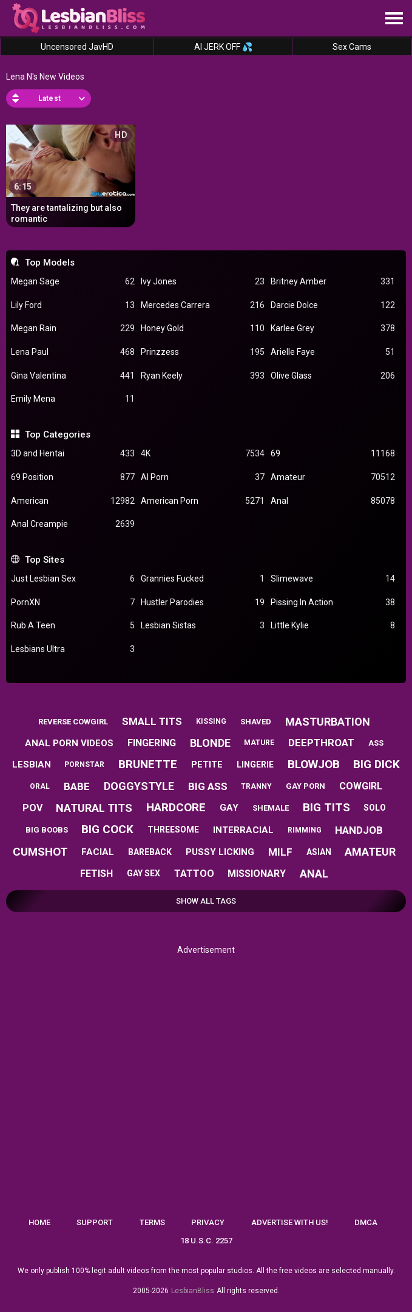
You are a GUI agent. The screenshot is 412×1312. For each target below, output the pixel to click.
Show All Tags (206, 900)
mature (259, 742)
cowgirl (360, 786)
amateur (370, 851)
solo (374, 807)
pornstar (84, 764)
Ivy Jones (203, 281)
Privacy (208, 1222)
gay (229, 807)
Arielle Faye (332, 352)
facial (97, 852)
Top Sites (44, 559)
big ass (208, 786)
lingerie (255, 764)
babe (77, 786)
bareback (150, 852)
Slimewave (332, 579)
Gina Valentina (73, 376)
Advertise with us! (289, 1222)
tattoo (194, 873)
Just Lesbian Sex (73, 579)
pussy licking (220, 852)
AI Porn (203, 477)
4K (203, 453)
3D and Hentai (73, 453)
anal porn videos (69, 743)
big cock (107, 829)
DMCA (365, 1222)
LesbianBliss (192, 1290)
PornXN (73, 602)
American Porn (203, 501)
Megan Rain (73, 328)
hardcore (176, 807)
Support (94, 1222)
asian (318, 852)
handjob (359, 830)
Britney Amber (332, 281)
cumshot (40, 852)
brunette (147, 764)
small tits (152, 721)
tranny (256, 786)
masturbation (327, 721)
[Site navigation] (394, 18)
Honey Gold (203, 328)
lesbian (31, 764)
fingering (151, 743)
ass (375, 742)
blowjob (314, 764)
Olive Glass (332, 376)
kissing (211, 721)
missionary (257, 873)
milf (280, 852)
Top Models (50, 262)
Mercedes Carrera (203, 305)
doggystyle (139, 786)
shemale (270, 807)
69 (332, 453)
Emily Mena (73, 399)
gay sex (143, 873)
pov (32, 808)
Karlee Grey (332, 328)
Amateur (332, 477)
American (73, 501)
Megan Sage (73, 281)
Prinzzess (203, 352)
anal (314, 873)
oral (40, 786)
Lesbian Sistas (203, 625)
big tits (326, 807)
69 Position (73, 477)
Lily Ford (73, 305)
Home (39, 1222)
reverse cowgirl (73, 721)
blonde (210, 743)
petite (207, 764)
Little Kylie (332, 625)
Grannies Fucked (203, 579)
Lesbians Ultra (73, 649)
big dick (376, 764)
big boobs (46, 829)
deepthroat (321, 743)
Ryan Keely (203, 376)
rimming (305, 830)
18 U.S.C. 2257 (206, 1240)
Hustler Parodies (203, 602)
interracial (243, 830)
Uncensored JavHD (77, 47)
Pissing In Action (332, 602)
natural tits (94, 808)
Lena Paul (73, 352)
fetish (96, 873)
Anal (332, 501)
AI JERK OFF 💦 (223, 47)
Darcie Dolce (332, 305)
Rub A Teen (73, 625)
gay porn (305, 786)
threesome (173, 829)
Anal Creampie (73, 524)
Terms (152, 1222)
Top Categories (57, 434)
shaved (255, 721)
